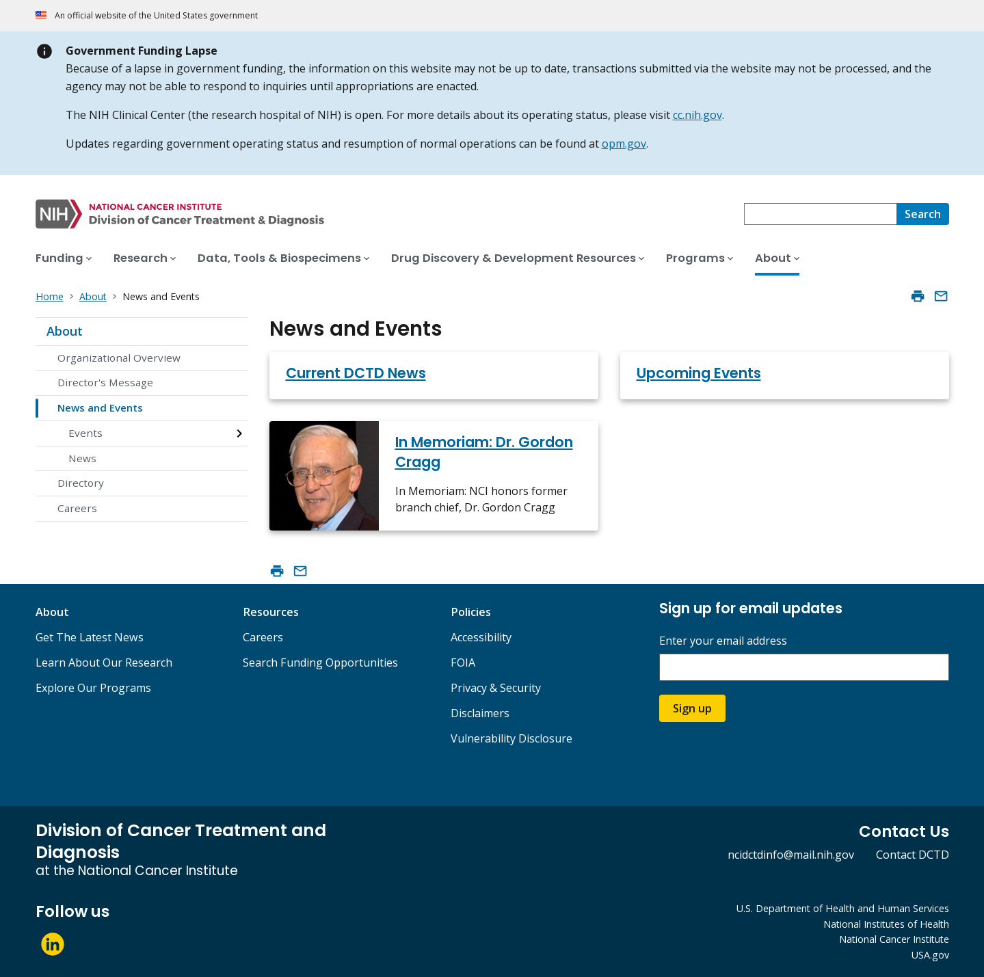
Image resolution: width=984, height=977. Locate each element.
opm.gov (624, 143)
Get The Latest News (90, 637)
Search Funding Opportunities (320, 662)
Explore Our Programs (93, 687)
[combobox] (820, 214)
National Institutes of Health (886, 924)
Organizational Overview (119, 357)
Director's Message (105, 382)
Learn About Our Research (104, 662)
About (64, 331)
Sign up (692, 708)
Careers (77, 508)
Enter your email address (723, 641)
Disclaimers (480, 713)
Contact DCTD (912, 854)
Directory (80, 483)
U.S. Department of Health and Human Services (842, 908)
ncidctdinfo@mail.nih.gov (791, 854)
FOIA (463, 662)
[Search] (922, 214)
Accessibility (481, 637)
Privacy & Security (496, 687)
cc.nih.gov (697, 114)
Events (85, 433)
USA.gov (930, 954)
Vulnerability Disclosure (511, 738)
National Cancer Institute (894, 939)
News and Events (100, 407)
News (82, 458)
